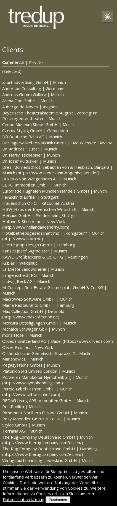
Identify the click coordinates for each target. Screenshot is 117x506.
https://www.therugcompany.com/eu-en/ (43, 442)
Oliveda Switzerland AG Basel (32, 341)
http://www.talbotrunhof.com (31, 394)
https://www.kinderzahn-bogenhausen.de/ (58, 172)
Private (36, 62)
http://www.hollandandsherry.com (36, 227)
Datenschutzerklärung (23, 499)
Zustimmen (58, 500)
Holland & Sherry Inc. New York (33, 221)
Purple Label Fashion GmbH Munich (37, 389)
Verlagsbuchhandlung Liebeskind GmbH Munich (48, 460)
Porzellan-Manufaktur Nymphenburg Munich (45, 377)
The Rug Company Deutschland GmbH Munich (47, 437)
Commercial (13, 62)
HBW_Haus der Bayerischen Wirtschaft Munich (48, 209)
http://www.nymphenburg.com (33, 382)
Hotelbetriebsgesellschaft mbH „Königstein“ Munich (53, 233)
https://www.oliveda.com (87, 341)
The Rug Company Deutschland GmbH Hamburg (50, 448)
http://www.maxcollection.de (31, 317)
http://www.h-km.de (23, 238)
